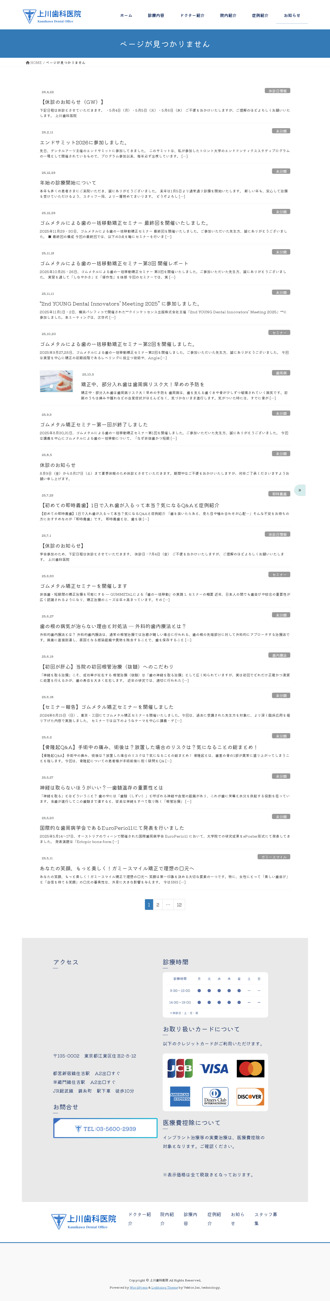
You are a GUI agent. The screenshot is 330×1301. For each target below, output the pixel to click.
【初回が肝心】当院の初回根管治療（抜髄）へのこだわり (107, 666)
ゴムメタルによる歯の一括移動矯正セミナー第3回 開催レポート (114, 263)
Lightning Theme (164, 1287)
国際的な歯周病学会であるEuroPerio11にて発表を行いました (112, 827)
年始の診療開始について (68, 182)
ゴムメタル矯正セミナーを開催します (83, 586)
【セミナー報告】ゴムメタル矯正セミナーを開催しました (107, 706)
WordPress (139, 1287)
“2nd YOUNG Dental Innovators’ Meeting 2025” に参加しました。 (121, 303)
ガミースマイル (274, 856)
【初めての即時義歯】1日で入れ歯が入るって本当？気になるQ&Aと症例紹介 (129, 505)
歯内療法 (279, 655)
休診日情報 (278, 90)
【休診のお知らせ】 (63, 545)
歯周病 (281, 372)
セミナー (279, 332)
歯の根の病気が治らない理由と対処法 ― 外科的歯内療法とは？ (113, 626)
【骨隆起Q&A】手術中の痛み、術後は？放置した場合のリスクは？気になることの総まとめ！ (149, 747)
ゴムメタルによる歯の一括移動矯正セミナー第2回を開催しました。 (118, 344)
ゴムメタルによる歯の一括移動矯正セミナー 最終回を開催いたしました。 (125, 222)
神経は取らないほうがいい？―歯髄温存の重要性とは (101, 787)
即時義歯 (279, 493)
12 (179, 905)
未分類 (281, 130)
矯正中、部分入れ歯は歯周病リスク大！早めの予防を (143, 384)
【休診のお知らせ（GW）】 (73, 101)
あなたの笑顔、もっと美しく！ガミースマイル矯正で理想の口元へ (117, 868)
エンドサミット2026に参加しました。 (85, 142)
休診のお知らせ (58, 465)
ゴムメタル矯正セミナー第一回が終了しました (94, 424)
